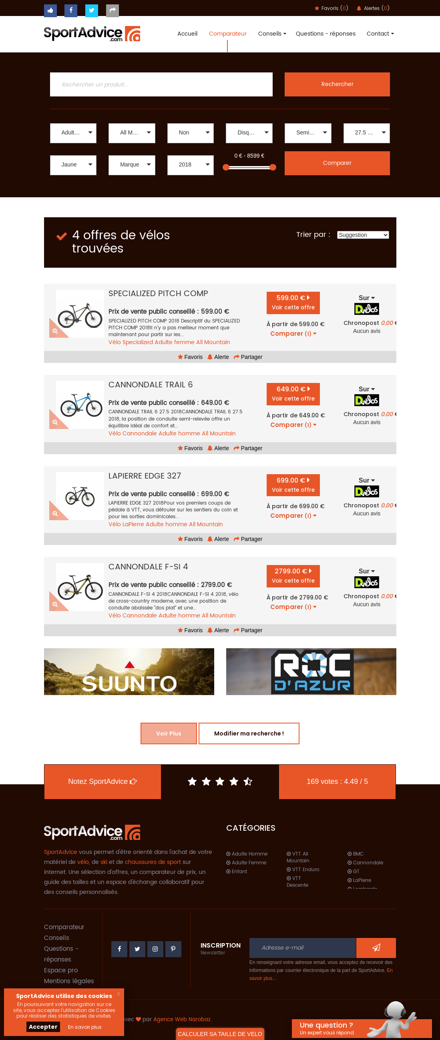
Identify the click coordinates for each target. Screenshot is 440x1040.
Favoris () (332, 8)
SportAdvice (60, 852)
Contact (379, 33)
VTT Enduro (303, 869)
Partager (248, 357)
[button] (73, 133)
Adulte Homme (246, 854)
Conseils (271, 33)
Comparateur (228, 33)
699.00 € (293, 485)
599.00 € (293, 302)
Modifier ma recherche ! (249, 733)
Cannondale (140, 433)
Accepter (43, 1027)
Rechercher (337, 84)
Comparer (337, 163)
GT (354, 871)
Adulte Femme (246, 863)
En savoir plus (85, 1027)
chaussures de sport (153, 862)
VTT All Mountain (298, 857)
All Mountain (213, 342)
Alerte (218, 357)
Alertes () (373, 8)
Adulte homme (179, 433)
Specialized (138, 342)
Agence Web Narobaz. (182, 1020)
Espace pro (61, 971)
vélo (83, 862)
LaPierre (133, 524)
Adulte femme (175, 342)
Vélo (114, 342)
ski (103, 862)
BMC (356, 854)
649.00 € (293, 394)
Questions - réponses (326, 33)
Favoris (190, 357)
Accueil (187, 33)
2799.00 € (293, 576)
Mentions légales (69, 981)
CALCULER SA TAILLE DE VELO (220, 1034)
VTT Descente (297, 882)
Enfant (236, 871)
